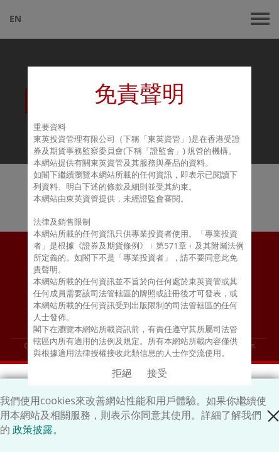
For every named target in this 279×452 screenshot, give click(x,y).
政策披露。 (38, 429)
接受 (157, 373)
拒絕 (122, 373)
